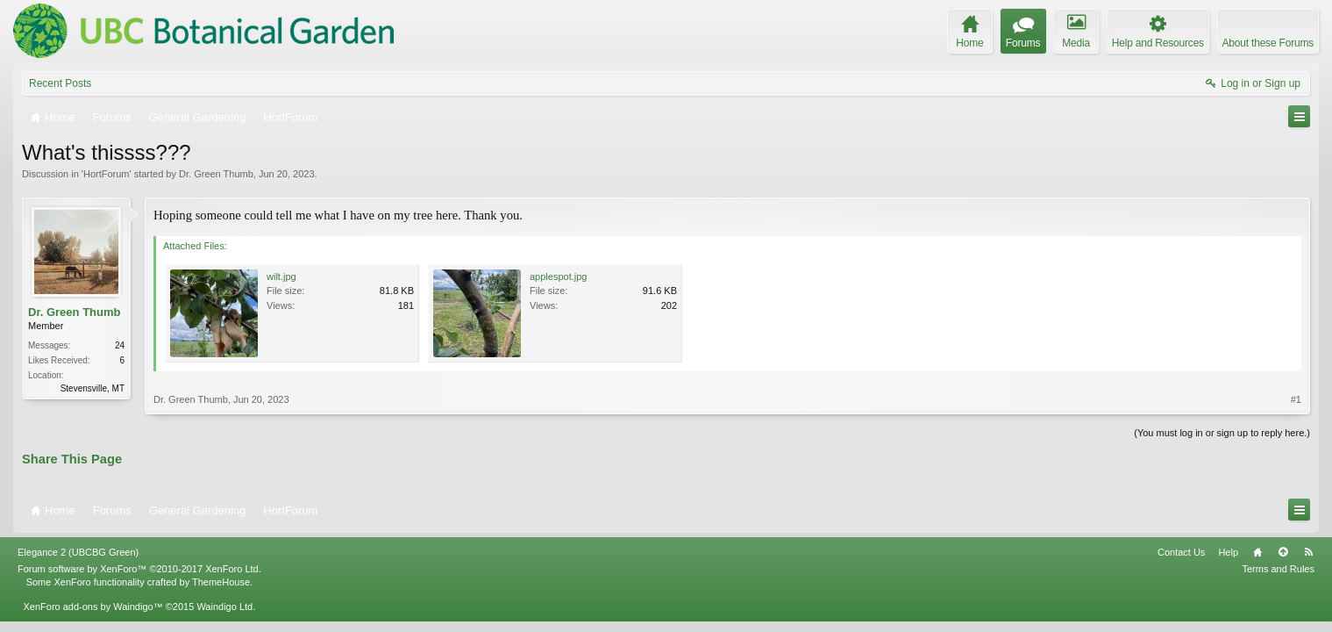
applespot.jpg (558, 276)
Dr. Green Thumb (216, 174)
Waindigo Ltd (224, 606)
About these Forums (1268, 43)
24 (120, 345)
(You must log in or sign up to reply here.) (1222, 432)
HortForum (106, 174)
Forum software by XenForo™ (139, 569)
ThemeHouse (221, 582)
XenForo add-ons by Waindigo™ (92, 606)
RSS (1308, 552)
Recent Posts (60, 83)
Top (1283, 552)
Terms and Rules (1278, 569)
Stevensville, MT (93, 388)
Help (1228, 552)
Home (1257, 552)
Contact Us (1181, 552)
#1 (1296, 399)
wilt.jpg (281, 276)
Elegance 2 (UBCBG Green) (78, 552)
